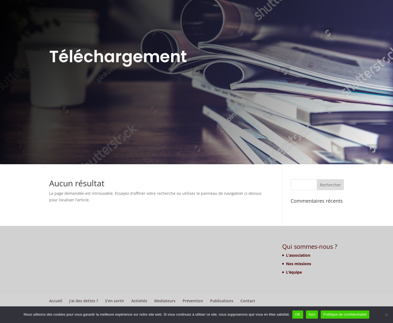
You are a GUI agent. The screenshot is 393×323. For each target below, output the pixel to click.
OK (297, 314)
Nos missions (298, 263)
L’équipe (294, 272)
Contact (247, 300)
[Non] (386, 314)
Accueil (55, 300)
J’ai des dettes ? (83, 300)
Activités (139, 300)
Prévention (193, 300)
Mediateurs (164, 300)
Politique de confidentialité (345, 314)
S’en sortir (114, 300)
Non (312, 314)
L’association (298, 255)
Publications (221, 300)
